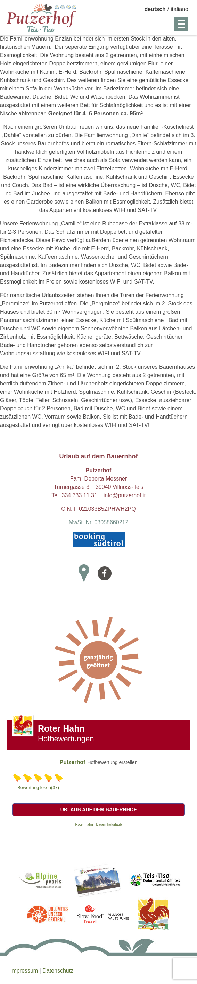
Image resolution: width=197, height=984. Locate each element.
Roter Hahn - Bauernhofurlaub (98, 824)
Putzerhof (72, 762)
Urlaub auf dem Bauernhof (98, 809)
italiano (179, 9)
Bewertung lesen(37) (38, 787)
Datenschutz (57, 971)
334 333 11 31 (79, 495)
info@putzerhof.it (125, 495)
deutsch (155, 9)
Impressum (25, 971)
